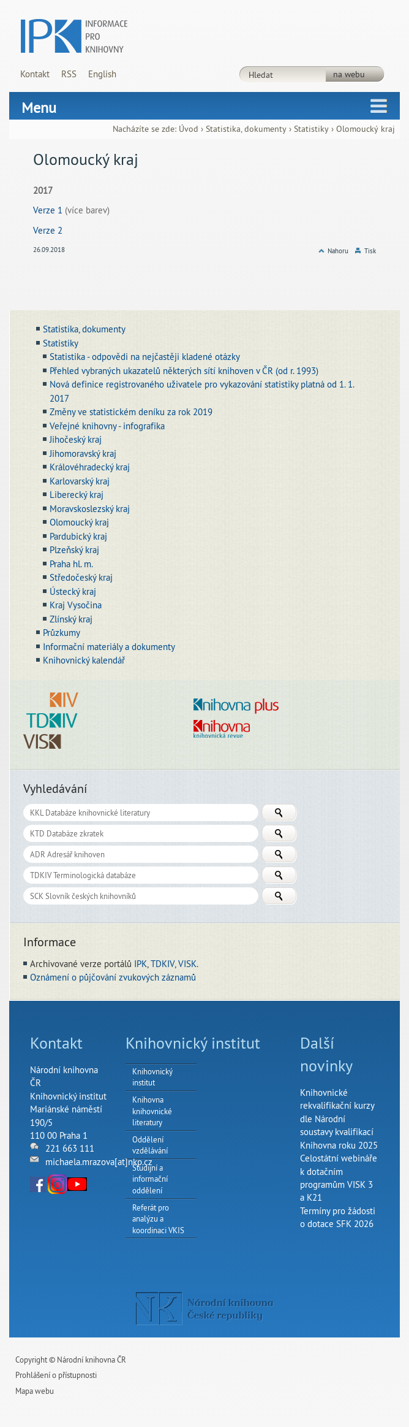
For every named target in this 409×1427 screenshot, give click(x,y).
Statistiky (311, 129)
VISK (187, 964)
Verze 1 (47, 210)
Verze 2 (47, 230)
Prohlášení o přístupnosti (56, 1375)
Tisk (370, 251)
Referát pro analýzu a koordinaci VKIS (158, 1219)
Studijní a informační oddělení (150, 1179)
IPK (140, 964)
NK (205, 1308)
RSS (69, 74)
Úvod (188, 129)
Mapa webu (34, 1391)
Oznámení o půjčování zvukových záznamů (113, 977)
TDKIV (162, 964)
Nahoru (338, 251)
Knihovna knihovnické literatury (152, 1111)
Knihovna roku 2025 (339, 1145)
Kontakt (35, 74)
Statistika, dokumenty (246, 129)
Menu (38, 107)
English (102, 74)
